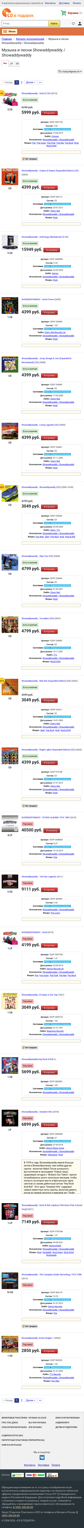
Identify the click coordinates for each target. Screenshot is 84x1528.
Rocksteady (51, 1255)
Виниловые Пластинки (14, 1417)
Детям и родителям (66, 1427)
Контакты (50, 3)
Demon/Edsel (55, 1246)
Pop (34, 143)
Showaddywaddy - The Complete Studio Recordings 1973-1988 (52, 1274)
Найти (54, 23)
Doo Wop (40, 537)
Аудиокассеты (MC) (12, 1435)
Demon (55, 273)
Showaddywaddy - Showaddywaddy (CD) (41, 487)
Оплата (77, 3)
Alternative (52, 1155)
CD (17, 63)
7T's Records (55, 1374)
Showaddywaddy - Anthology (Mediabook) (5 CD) (45, 237)
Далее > (30, 82)
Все (5, 63)
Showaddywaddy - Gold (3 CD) (36, 93)
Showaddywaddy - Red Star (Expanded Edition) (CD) (46, 681)
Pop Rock (69, 143)
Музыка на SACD (37, 1417)
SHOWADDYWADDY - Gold (34, 932)
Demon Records (55, 1306)
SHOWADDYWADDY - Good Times (38, 299)
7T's (55, 655)
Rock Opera (58, 1252)
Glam (47, 537)
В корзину (49, 113)
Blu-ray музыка (37, 1422)
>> (40, 82)
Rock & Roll (51, 146)
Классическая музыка (14, 1427)
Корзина (75, 13)
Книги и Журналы (11, 1445)
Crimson (55, 136)
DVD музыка (35, 1427)
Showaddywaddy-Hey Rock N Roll (38, 1059)
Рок (55, 1313)
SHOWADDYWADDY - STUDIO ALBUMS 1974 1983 (46, 817)
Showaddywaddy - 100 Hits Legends (39, 876)
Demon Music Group (55, 1148)
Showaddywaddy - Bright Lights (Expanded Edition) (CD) (48, 749)
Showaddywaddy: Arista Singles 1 (38, 1338)
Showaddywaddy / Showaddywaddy (58, 140)
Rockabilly (47, 1252)
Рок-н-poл (55, 913)
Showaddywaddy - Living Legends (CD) (40, 425)
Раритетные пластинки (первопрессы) (23, 1440)
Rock (76, 143)
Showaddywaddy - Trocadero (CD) (38, 618)
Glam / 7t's (55, 530)
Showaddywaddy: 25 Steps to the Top (40, 995)
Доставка (64, 3)
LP (11, 63)
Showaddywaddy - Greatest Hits (37, 1112)
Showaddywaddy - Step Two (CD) (38, 556)
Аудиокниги (62, 1422)
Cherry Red (55, 211)
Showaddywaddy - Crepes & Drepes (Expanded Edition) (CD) (50, 170)
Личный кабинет (79, 23)
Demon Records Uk (55, 969)
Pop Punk (51, 143)
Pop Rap (60, 143)
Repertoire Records (55, 1031)
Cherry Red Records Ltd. (55, 332)
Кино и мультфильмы (68, 1417)
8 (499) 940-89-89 (23, 1507)
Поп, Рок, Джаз (10, 1422)
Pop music (41, 143)
